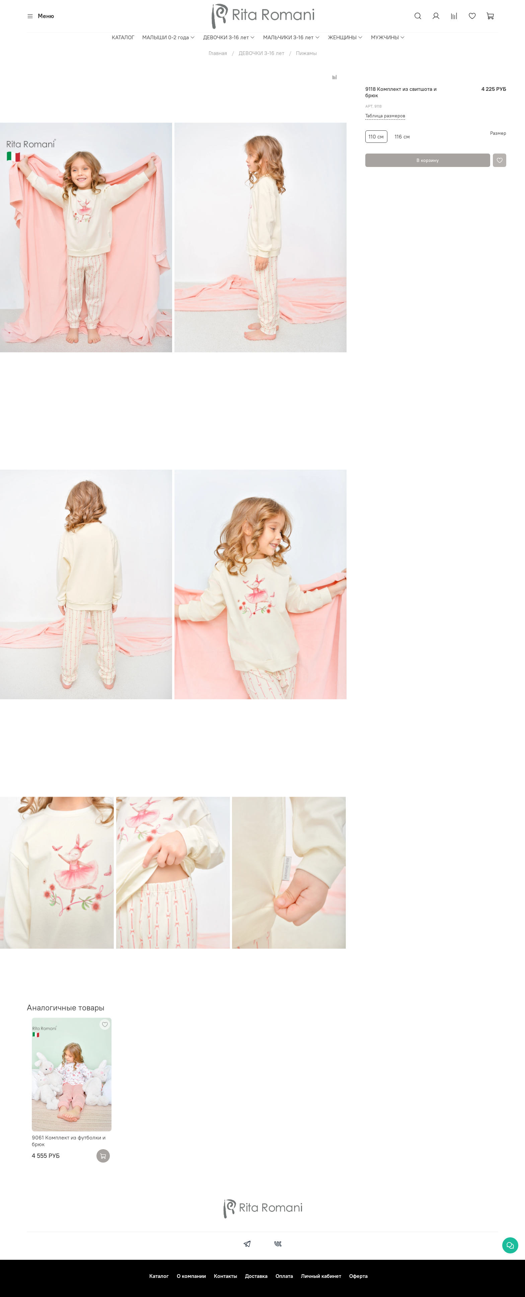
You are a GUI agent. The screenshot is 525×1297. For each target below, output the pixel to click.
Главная (218, 53)
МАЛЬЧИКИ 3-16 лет (291, 37)
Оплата (284, 1276)
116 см (402, 136)
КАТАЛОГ (123, 37)
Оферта (358, 1276)
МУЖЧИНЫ (388, 37)
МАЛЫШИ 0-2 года (168, 37)
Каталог (159, 1276)
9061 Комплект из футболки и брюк (63, 1148)
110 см (376, 136)
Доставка (256, 1276)
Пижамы (306, 53)
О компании (191, 1276)
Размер (498, 133)
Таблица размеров (385, 116)
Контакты (225, 1276)
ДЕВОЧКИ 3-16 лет (229, 37)
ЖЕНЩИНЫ (345, 37)
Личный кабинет (321, 1276)
